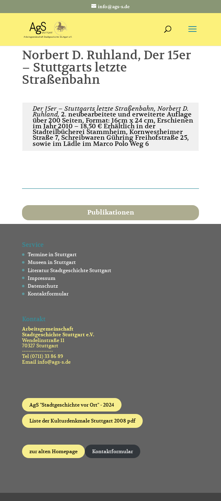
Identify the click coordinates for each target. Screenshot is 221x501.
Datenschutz (43, 286)
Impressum (41, 278)
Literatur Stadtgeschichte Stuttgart (69, 270)
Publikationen (110, 212)
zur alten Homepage (53, 451)
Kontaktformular (48, 294)
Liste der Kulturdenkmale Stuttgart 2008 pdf (82, 421)
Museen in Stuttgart (52, 262)
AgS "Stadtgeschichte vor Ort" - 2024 (71, 405)
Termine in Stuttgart (52, 254)
